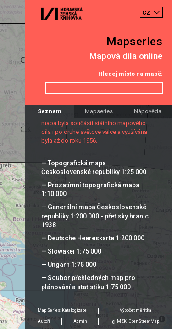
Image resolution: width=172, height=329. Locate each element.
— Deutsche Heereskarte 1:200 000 (92, 238)
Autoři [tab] (44, 321)
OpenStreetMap (144, 321)
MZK (122, 321)
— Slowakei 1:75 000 (71, 251)
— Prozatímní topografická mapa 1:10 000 (90, 189)
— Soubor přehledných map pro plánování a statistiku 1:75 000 (88, 282)
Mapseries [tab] (99, 111)
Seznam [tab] (49, 111)
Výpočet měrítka (135, 310)
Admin (80, 321)
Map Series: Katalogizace (62, 310)
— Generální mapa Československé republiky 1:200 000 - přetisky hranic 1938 (95, 215)
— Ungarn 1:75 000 (68, 264)
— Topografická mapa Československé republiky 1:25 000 (93, 167)
